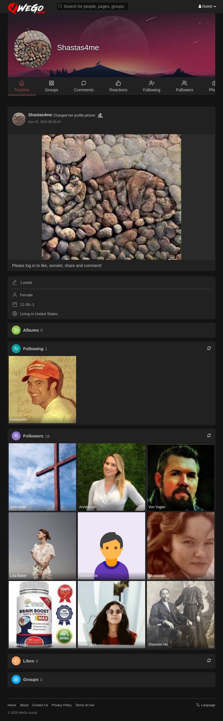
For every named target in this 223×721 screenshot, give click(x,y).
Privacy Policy (61, 705)
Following (33, 348)
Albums (31, 330)
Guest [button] (207, 6)
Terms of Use (84, 705)
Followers (33, 436)
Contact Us (40, 705)
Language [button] (205, 705)
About (24, 705)
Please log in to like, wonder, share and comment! (57, 265)
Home (12, 705)
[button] (92, 6)
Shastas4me (78, 47)
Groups (31, 679)
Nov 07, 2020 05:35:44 (44, 122)
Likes (28, 661)
